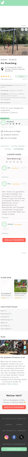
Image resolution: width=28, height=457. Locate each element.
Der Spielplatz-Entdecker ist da (13, 357)
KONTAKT (9, 425)
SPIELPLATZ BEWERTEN (14, 240)
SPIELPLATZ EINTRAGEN (14, 407)
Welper (3, 323)
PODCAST (8, 419)
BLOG (14, 419)
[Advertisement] (15, 263)
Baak (2, 311)
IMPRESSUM (21, 431)
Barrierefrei (12, 59)
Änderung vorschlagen (12, 131)
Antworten (5, 177)
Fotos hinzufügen (10, 138)
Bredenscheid (5, 314)
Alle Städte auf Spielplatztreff (14, 444)
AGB (4, 431)
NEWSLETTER (21, 419)
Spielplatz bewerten (11, 134)
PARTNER (19, 425)
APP (3, 419)
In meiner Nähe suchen (14, 449)
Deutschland (5, 146)
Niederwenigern (6, 320)
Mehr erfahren (12, 384)
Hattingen (8, 149)
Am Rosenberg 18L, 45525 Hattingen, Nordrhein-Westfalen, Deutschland (15, 69)
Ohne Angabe (5, 329)
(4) (6, 323)
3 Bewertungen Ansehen (6, 79)
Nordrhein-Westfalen (18, 146)
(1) (10, 314)
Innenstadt (4, 317)
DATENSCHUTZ (11, 431)
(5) (11, 329)
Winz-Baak (4, 326)
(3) (5, 311)
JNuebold (10, 121)
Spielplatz (4, 59)
